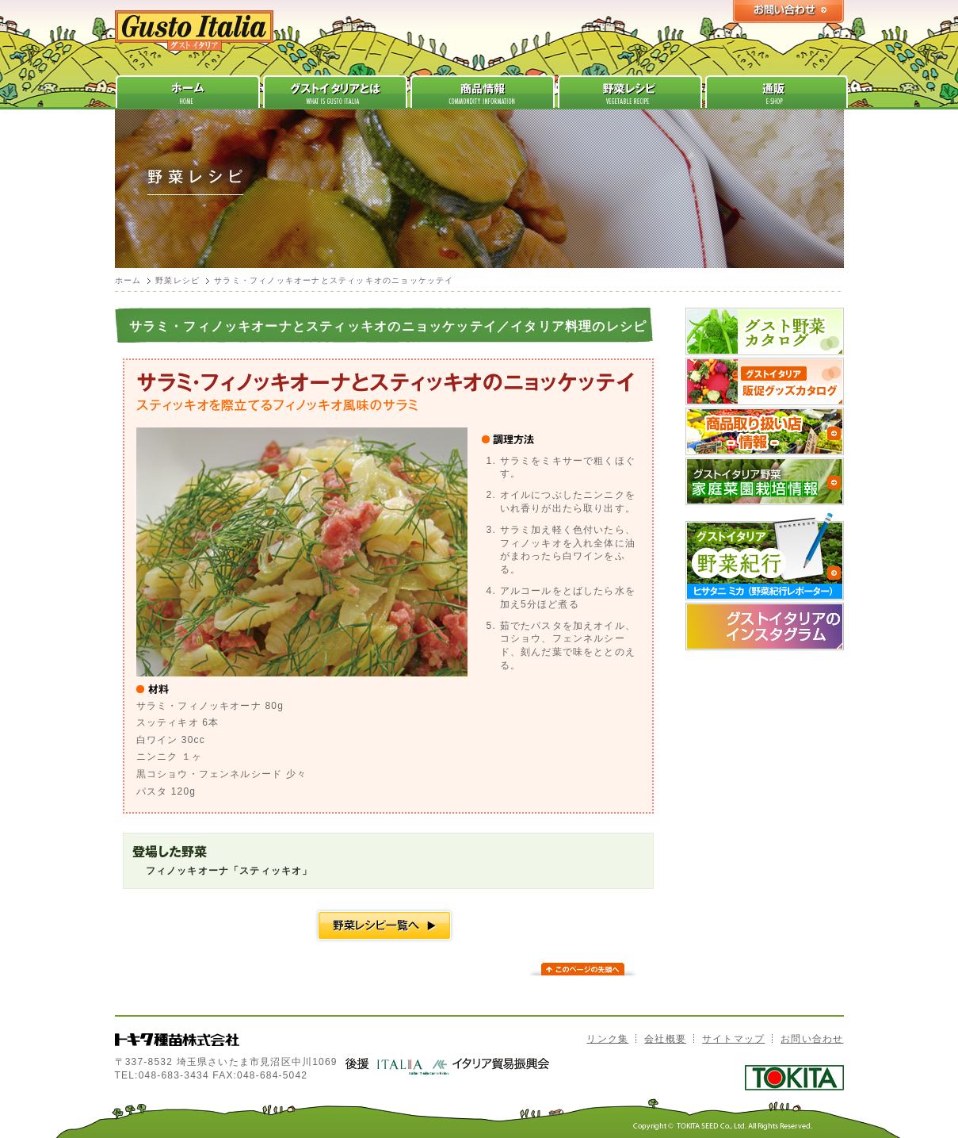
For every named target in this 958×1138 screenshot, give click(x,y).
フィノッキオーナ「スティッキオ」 (229, 870)
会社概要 (665, 1038)
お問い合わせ (812, 1038)
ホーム (128, 280)
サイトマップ (733, 1038)
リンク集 (607, 1038)
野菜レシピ (177, 280)
